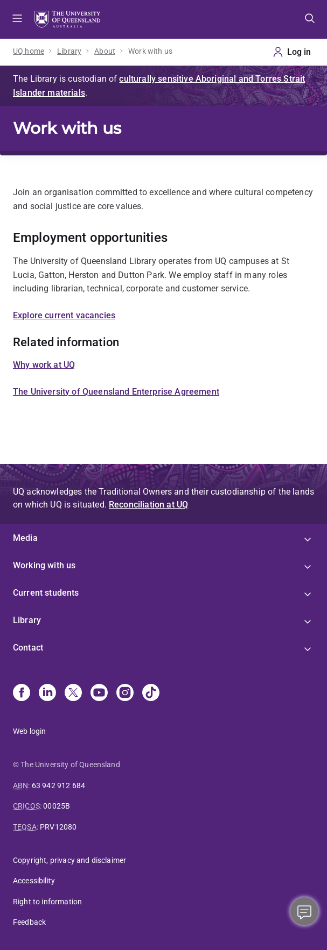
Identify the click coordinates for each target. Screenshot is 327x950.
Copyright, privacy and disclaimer (69, 860)
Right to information (47, 901)
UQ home (28, 51)
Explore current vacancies (64, 315)
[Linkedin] (47, 693)
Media (25, 538)
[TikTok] (150, 693)
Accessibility (34, 880)
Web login (29, 731)
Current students (46, 593)
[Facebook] (21, 693)
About (104, 51)
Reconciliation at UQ (148, 504)
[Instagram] (125, 693)
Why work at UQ (44, 365)
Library (69, 51)
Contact (28, 647)
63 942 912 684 (58, 785)
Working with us (44, 565)
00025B (56, 806)
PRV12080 (58, 827)
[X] (73, 693)
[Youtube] (99, 693)
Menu (17, 19)
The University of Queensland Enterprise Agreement (116, 392)
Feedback (29, 922)
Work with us (150, 51)
